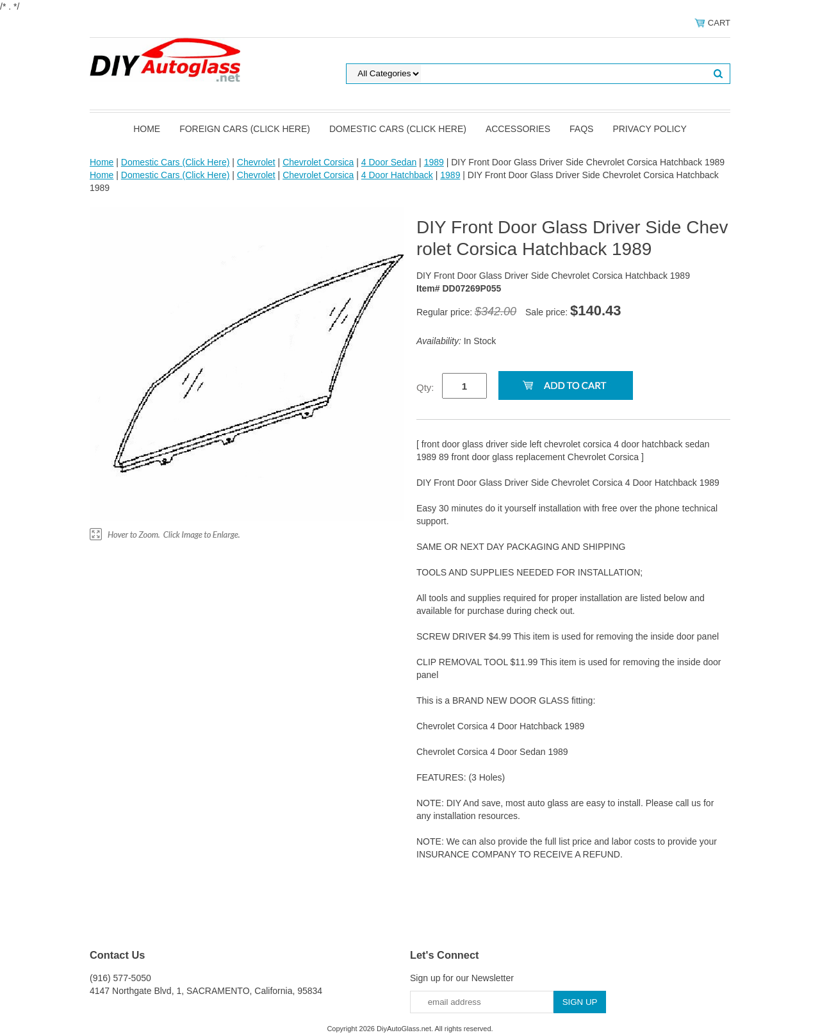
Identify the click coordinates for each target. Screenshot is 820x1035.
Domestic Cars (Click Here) (397, 129)
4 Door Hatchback (397, 175)
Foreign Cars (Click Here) (244, 129)
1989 (434, 162)
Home (146, 129)
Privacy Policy (649, 129)
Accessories (518, 129)
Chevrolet (256, 162)
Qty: (425, 387)
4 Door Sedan (388, 162)
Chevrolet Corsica (318, 162)
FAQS (581, 129)
